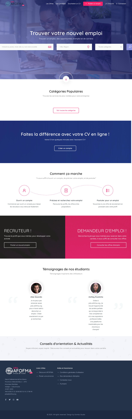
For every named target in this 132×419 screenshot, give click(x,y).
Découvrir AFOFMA (46, 372)
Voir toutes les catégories (66, 110)
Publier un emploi (93, 4)
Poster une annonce (46, 376)
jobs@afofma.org (10, 394)
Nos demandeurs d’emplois (69, 376)
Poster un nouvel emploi (20, 245)
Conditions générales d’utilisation (72, 372)
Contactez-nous (66, 380)
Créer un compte (65, 148)
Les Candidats (61, 4)
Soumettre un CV (74, 4)
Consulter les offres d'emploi (108, 245)
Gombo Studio (80, 415)
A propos (63, 384)
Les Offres (50, 4)
